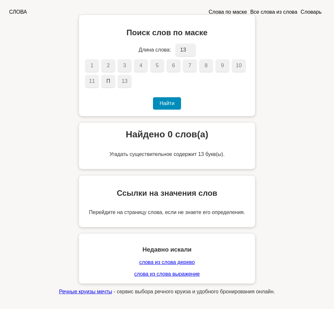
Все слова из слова (273, 12)
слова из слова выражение (167, 274)
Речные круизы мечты (85, 291)
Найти (167, 103)
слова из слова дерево (167, 262)
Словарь (311, 12)
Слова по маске (228, 12)
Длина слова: (155, 50)
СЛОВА (18, 12)
